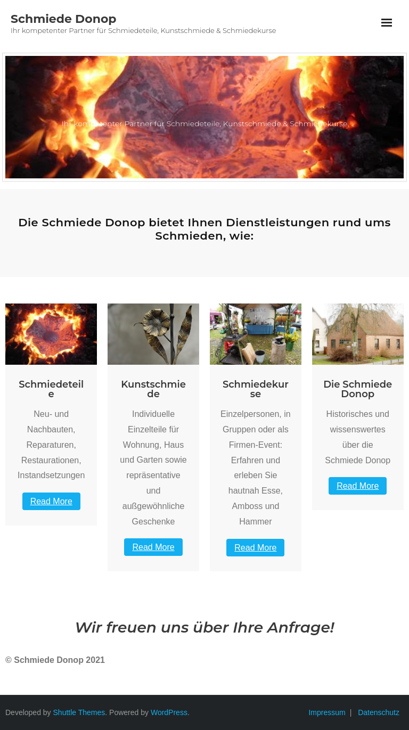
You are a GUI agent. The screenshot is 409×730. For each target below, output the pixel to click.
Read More (51, 501)
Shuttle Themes (79, 712)
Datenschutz (378, 712)
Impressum (326, 712)
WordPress (169, 712)
